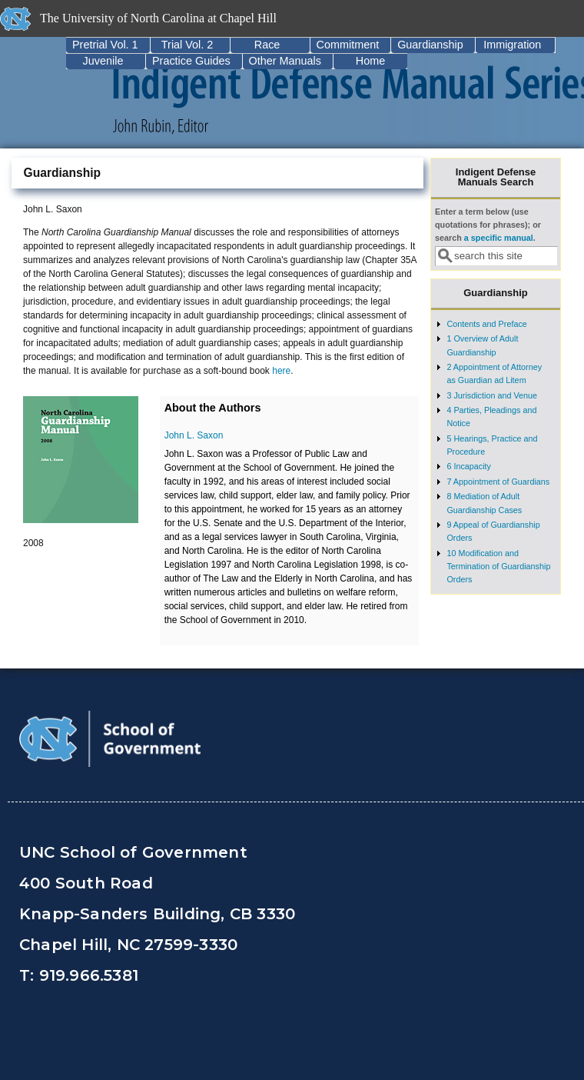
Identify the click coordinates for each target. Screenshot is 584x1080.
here (281, 370)
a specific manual (498, 237)
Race (267, 44)
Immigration (512, 44)
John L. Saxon (194, 435)
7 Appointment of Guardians (497, 481)
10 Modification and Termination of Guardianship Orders (498, 566)
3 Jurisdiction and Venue (491, 395)
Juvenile (103, 61)
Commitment (348, 44)
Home (370, 61)
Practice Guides (191, 61)
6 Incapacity (468, 466)
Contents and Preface (486, 323)
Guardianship (430, 44)
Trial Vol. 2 (187, 44)
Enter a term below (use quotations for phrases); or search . (488, 225)
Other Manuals (285, 61)
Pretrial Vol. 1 (105, 44)
